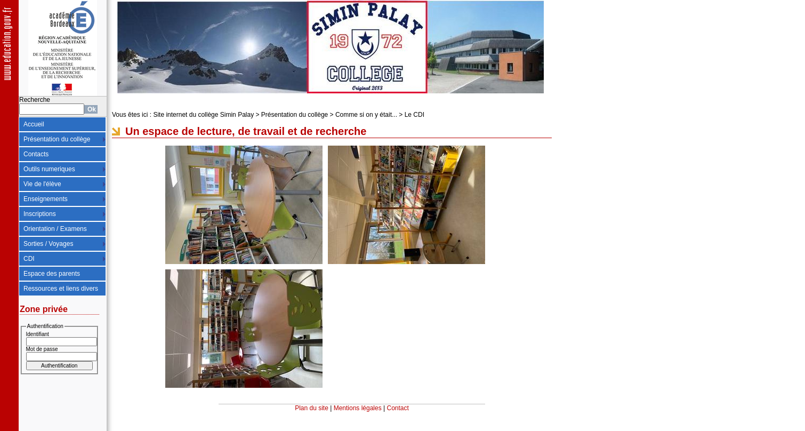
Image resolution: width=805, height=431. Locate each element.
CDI (29, 258)
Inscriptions (39, 214)
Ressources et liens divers (60, 288)
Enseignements (45, 199)
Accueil (33, 124)
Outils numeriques (49, 169)
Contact (398, 408)
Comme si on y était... (366, 114)
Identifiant (37, 334)
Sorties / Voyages (48, 244)
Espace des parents (51, 273)
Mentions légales (358, 408)
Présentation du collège (56, 139)
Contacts (36, 154)
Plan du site (311, 408)
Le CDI (414, 114)
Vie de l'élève (42, 184)
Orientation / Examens (55, 229)
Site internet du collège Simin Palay (203, 114)
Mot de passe (42, 349)
